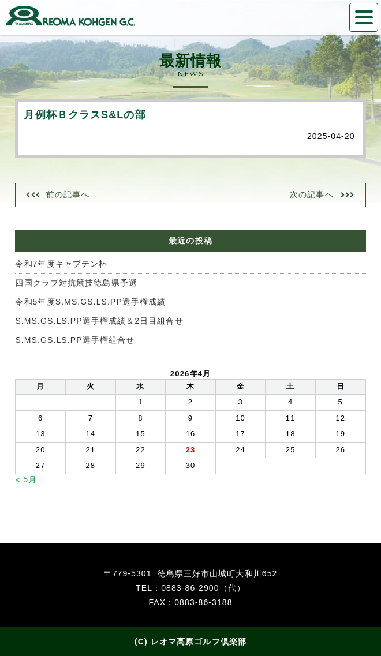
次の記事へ (312, 194)
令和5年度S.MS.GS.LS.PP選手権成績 (90, 301)
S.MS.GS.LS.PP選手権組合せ (75, 339)
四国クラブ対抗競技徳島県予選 (76, 282)
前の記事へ (68, 194)
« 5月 (26, 479)
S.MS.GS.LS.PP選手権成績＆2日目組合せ (99, 320)
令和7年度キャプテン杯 (61, 263)
